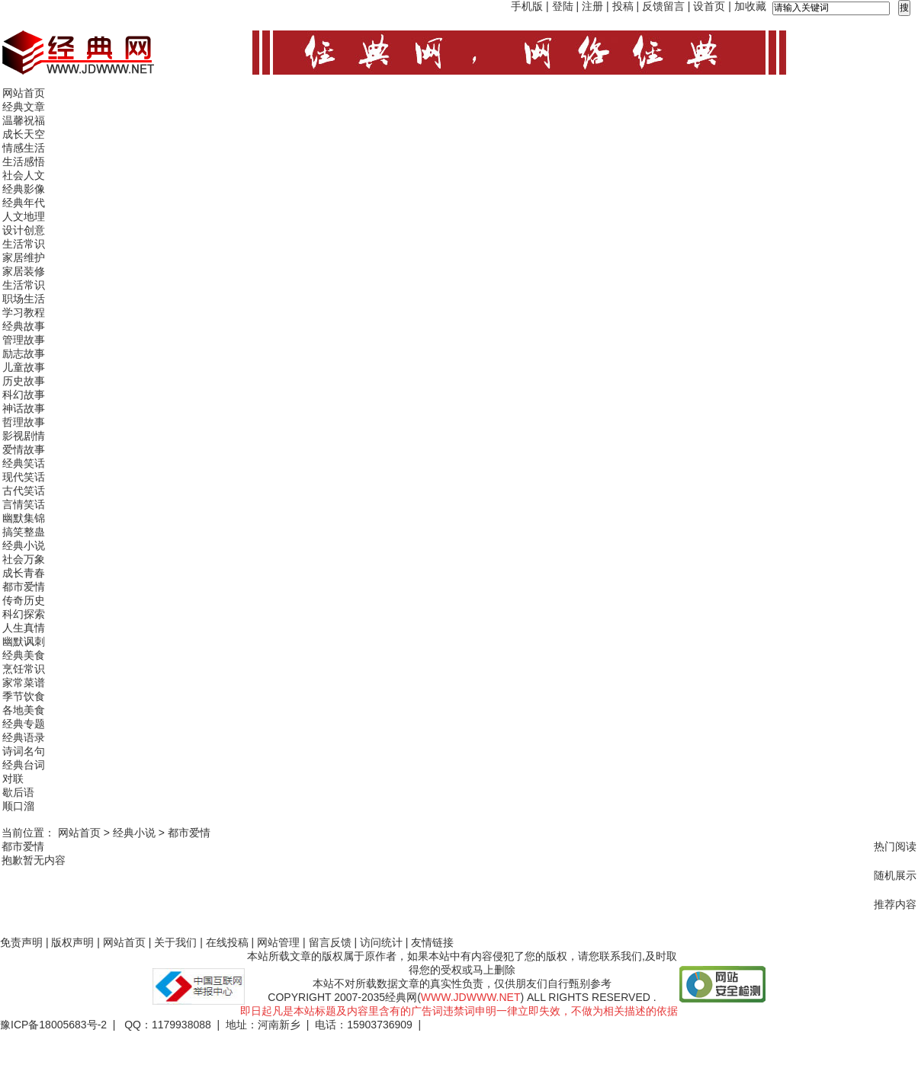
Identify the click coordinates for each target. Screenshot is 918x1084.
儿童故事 (23, 367)
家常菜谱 (23, 682)
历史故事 (23, 381)
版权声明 (72, 942)
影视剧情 (23, 436)
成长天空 (23, 134)
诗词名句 (23, 751)
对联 (13, 778)
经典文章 (23, 107)
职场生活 (23, 299)
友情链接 (432, 942)
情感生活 (23, 148)
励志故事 (23, 353)
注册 (592, 6)
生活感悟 (23, 161)
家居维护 (23, 257)
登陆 (562, 6)
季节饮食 (23, 696)
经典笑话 (23, 463)
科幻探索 (23, 614)
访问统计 (381, 942)
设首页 (709, 6)
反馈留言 (663, 6)
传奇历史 (23, 600)
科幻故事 (23, 395)
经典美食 (23, 655)
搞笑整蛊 (23, 532)
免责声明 (21, 942)
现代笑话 (23, 477)
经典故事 (23, 326)
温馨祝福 (23, 120)
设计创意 (23, 230)
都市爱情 (23, 586)
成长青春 (23, 573)
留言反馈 (330, 942)
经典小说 (23, 545)
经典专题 (23, 724)
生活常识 (23, 244)
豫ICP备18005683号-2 (53, 1024)
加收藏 (750, 6)
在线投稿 (227, 942)
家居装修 (23, 271)
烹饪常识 (23, 669)
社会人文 (23, 175)
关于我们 (175, 942)
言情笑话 (23, 504)
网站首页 (23, 93)
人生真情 (23, 628)
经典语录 (23, 737)
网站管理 (278, 942)
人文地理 (23, 216)
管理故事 (23, 340)
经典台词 (23, 765)
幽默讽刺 (23, 641)
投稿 (623, 6)
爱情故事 (23, 449)
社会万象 (23, 559)
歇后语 (18, 792)
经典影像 (23, 189)
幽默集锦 (23, 518)
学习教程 (23, 312)
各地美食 (23, 710)
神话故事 (23, 408)
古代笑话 (23, 490)
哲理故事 (23, 422)
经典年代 (23, 203)
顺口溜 (18, 806)
